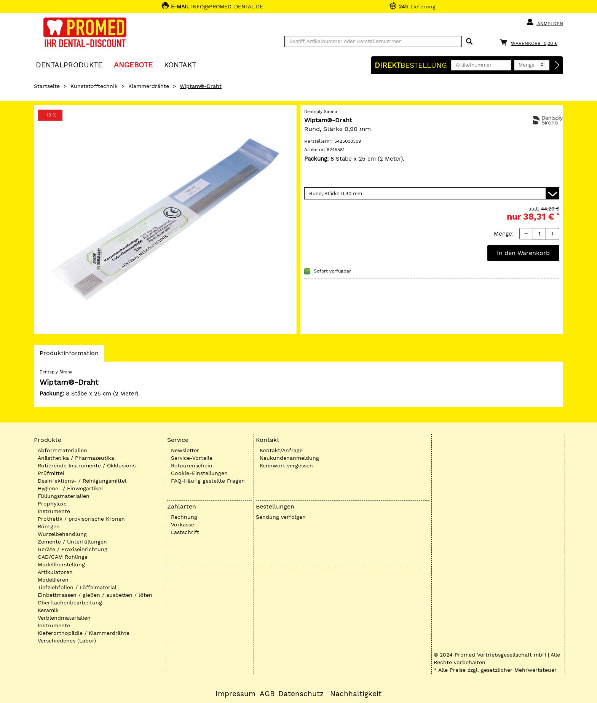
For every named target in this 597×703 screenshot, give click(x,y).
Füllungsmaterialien (63, 496)
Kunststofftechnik (94, 86)
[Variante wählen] (431, 193)
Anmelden (544, 22)
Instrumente (54, 511)
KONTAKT (180, 64)
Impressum (235, 694)
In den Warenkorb (523, 253)
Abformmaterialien (62, 450)
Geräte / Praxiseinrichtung (72, 549)
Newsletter (185, 450)
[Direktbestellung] (557, 65)
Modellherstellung (61, 564)
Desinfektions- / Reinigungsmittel (82, 481)
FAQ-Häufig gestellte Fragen (208, 481)
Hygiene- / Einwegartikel (70, 488)
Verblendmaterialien (64, 618)
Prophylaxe (52, 504)
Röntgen (49, 526)
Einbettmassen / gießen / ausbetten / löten (95, 595)
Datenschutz (301, 694)
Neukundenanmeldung (289, 458)
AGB (267, 694)
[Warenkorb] (530, 42)
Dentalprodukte (69, 64)
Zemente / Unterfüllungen (72, 542)
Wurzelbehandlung (62, 534)
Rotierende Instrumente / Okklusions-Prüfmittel (88, 469)
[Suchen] (469, 41)
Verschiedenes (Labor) (67, 641)
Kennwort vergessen (286, 465)
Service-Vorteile (191, 458)
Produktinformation (69, 355)
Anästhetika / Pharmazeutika (76, 458)
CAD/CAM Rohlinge (63, 557)
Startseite (47, 86)
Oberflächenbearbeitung (70, 602)
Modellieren (53, 580)
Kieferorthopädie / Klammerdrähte (83, 633)
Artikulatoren (55, 572)
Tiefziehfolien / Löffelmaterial (77, 587)
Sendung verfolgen (281, 517)
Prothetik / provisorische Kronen (81, 519)
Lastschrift (185, 532)
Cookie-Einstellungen (199, 473)
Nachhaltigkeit (356, 694)
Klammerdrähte (148, 86)
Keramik (48, 610)
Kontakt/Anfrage (281, 450)
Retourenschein (191, 465)
